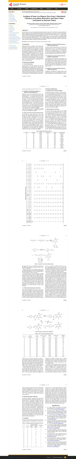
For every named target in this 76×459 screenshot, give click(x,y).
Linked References (12, 19)
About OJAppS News (13, 41)
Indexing (10, 25)
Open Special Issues (12, 45)
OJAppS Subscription (13, 35)
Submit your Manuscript (57, 457)
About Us (49, 8)
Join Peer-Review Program (21, 457)
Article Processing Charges (14, 32)
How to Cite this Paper (13, 21)
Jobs (56, 8)
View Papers (11, 27)
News (41, 8)
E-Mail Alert (12, 457)
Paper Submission (12, 34)
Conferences (34, 8)
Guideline (11, 31)
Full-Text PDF (11, 15)
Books (26, 8)
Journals (19, 8)
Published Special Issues (13, 47)
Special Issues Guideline (13, 48)
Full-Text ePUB (12, 18)
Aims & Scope (11, 28)
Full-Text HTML (12, 16)
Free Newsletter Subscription (14, 37)
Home (12, 8)
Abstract (10, 13)
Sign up (48, 457)
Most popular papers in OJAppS (14, 38)
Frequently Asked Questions (14, 42)
